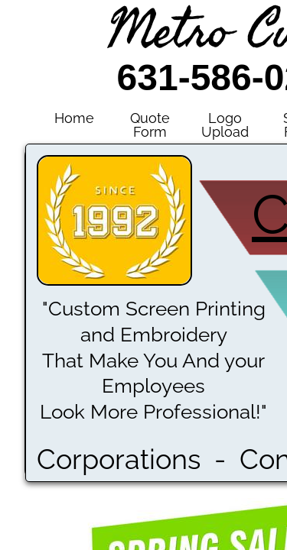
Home (74, 118)
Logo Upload (225, 125)
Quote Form (150, 125)
